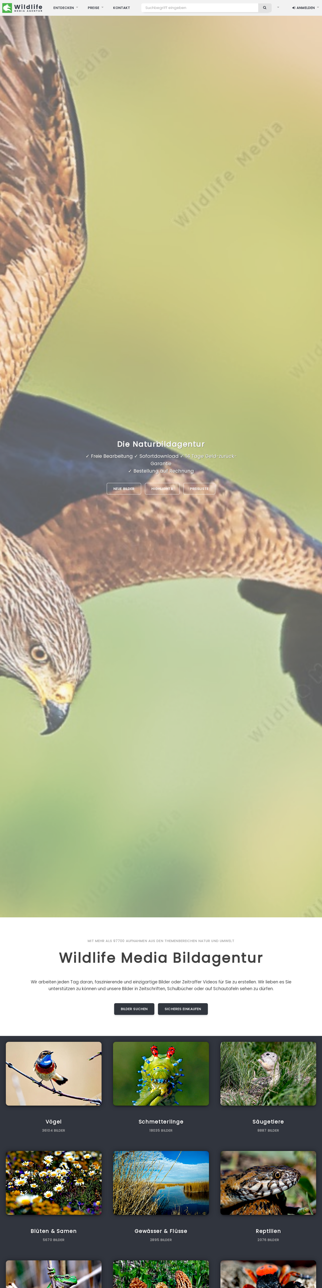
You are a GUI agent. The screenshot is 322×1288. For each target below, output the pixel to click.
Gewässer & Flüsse (161, 1231)
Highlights (162, 488)
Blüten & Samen (54, 1231)
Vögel (54, 1121)
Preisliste (199, 488)
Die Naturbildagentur (161, 444)
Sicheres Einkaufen (183, 1009)
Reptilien (268, 1231)
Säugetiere (268, 1121)
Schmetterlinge (161, 1121)
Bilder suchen (134, 1009)
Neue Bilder (123, 488)
